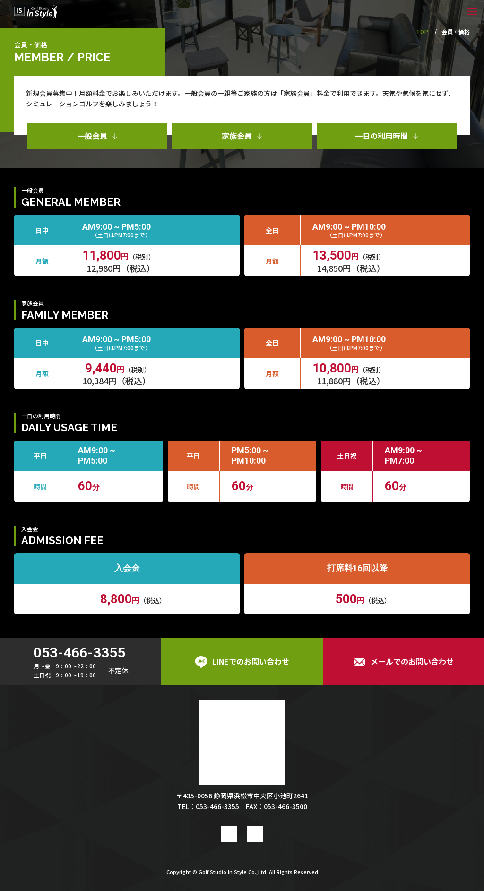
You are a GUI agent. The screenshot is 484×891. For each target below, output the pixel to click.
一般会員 (97, 135)
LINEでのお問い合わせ (242, 661)
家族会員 (242, 135)
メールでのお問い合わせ (403, 661)
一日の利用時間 (386, 135)
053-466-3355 (79, 652)
